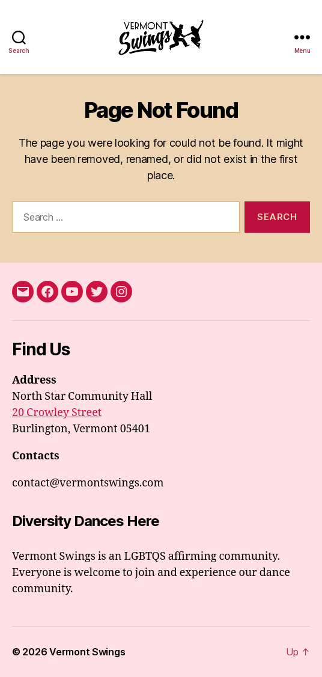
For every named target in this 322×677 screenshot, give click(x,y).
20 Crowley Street (57, 413)
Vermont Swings (87, 652)
